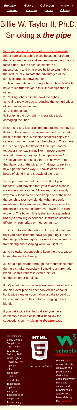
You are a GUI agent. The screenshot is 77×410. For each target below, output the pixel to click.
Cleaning (42, 320)
